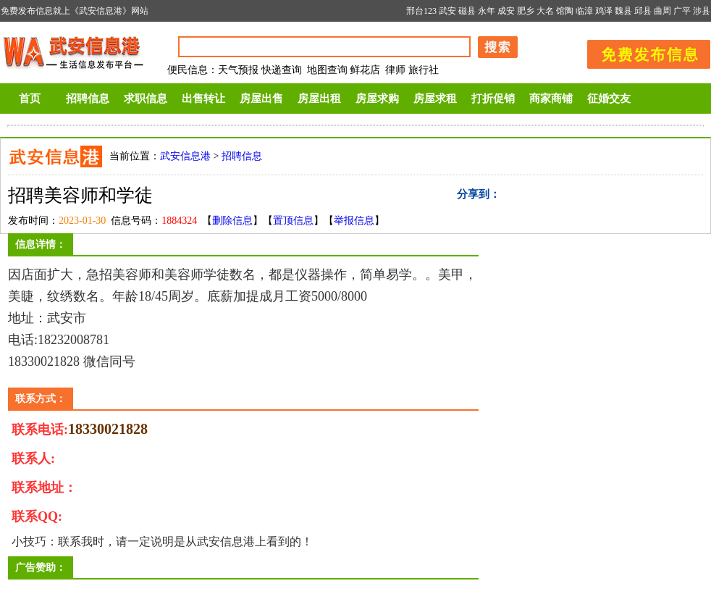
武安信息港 (185, 156)
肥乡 (525, 11)
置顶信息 (293, 220)
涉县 (701, 11)
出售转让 (203, 98)
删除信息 (232, 220)
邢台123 (421, 11)
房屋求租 (435, 98)
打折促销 (493, 98)
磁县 (467, 11)
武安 (447, 11)
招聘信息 (87, 98)
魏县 (623, 11)
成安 (506, 11)
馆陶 (564, 11)
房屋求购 (377, 98)
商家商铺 (551, 98)
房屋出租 (319, 98)
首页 (30, 98)
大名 (545, 11)
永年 (486, 11)
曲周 (662, 11)
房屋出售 (261, 98)
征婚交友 (609, 98)
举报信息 (354, 220)
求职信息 (145, 98)
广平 (682, 11)
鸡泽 (604, 11)
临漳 (584, 11)
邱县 (643, 11)
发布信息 (641, 52)
